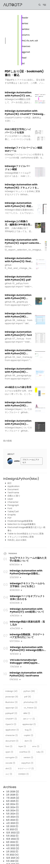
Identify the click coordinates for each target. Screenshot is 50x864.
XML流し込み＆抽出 (17, 539)
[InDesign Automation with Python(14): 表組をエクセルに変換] (43, 209)
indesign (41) (11, 691)
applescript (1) (29, 724)
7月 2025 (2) (12, 797)
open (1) (9, 752)
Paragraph (13, 505)
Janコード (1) (29, 718)
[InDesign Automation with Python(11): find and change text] (41, 264)
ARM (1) (26, 713)
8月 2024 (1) (12, 807)
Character (13, 502)
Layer (10, 498)
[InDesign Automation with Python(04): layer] (40, 427)
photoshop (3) (30, 702)
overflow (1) (24, 752)
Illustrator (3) (11, 702)
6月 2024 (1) (12, 810)
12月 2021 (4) (12, 857)
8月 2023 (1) (12, 820)
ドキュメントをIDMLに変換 (20, 536)
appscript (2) (11, 707)
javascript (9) (11, 696)
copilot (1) (28, 735)
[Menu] (39, 5)
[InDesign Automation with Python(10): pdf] (44, 283)
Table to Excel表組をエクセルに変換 (25, 533)
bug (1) (28, 730)
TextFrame (13, 492)
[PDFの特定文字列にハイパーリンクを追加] (40, 135)
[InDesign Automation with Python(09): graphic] (40, 301)
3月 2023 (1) (12, 826)
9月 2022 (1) (12, 842)
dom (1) (28, 741)
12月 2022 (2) (12, 832)
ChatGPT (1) (11, 718)
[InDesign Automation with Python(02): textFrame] (40, 356)
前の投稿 (7, 440)
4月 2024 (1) (12, 816)
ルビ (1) (8, 774)
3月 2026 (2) (12, 791)
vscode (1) (10, 763)
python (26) (29, 691)
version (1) (28, 757)
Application (13, 486)
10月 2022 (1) (12, 838)
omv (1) (35, 746)
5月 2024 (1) (12, 813)
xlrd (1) (8, 768)
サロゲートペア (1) (26, 768)
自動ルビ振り (13, 495)
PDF (9, 517)
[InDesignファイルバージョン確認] (40, 172)
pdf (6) (27, 696)
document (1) (11, 741)
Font (9, 508)
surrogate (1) (11, 757)
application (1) (12, 730)
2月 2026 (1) (12, 794)
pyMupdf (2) (11, 713)
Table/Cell (13, 511)
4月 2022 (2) (12, 848)
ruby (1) (39, 752)
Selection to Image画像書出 (21, 524)
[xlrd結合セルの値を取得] (40, 392)
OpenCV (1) (10, 724)
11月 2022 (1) (12, 835)
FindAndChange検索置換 (20, 521)
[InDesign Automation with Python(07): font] (40, 338)
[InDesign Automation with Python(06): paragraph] (40, 375)
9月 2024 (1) (12, 804)
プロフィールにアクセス (30, 461)
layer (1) (22, 746)
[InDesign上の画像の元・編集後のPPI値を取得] (40, 227)
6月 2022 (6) (12, 845)
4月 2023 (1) (12, 823)
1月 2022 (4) (12, 854)
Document (13, 489)
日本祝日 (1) (23, 774)
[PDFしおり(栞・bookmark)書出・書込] (25, 40)
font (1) (8, 746)
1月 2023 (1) (12, 829)
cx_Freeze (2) (30, 707)
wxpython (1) (27, 763)
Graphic (11, 514)
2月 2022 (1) (12, 851)
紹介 (9, 483)
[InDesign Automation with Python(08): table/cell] (40, 320)
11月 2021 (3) (12, 861)
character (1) (11, 735)
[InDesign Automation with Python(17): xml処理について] (40, 99)
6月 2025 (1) (12, 801)
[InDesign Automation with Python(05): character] (40, 408)
